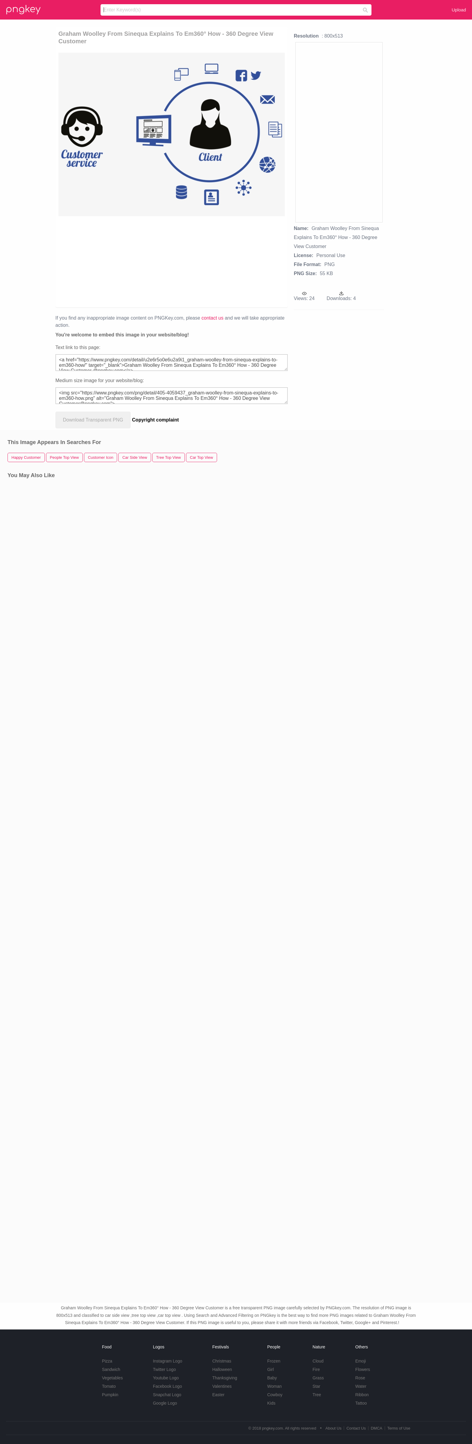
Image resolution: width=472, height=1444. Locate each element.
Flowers (362, 1369)
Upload (459, 9)
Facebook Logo (167, 1386)
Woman (274, 1386)
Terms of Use (398, 1428)
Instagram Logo (167, 1361)
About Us (333, 1428)
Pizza (107, 1361)
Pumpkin (110, 1394)
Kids (271, 1403)
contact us (212, 317)
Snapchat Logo (167, 1394)
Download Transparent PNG (93, 419)
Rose (360, 1377)
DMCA (376, 1428)
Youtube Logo (166, 1377)
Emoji (360, 1361)
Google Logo (165, 1403)
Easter (218, 1394)
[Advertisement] (137, 261)
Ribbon (361, 1394)
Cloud (318, 1361)
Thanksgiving (224, 1377)
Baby (272, 1377)
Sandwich (111, 1369)
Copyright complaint (155, 419)
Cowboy (275, 1394)
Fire (316, 1369)
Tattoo (361, 1403)
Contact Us (356, 1428)
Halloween (222, 1369)
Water (360, 1386)
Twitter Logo (164, 1369)
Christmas (221, 1361)
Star (316, 1386)
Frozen (274, 1361)
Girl (270, 1369)
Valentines (221, 1386)
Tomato (109, 1386)
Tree (316, 1394)
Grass (318, 1377)
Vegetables (112, 1377)
